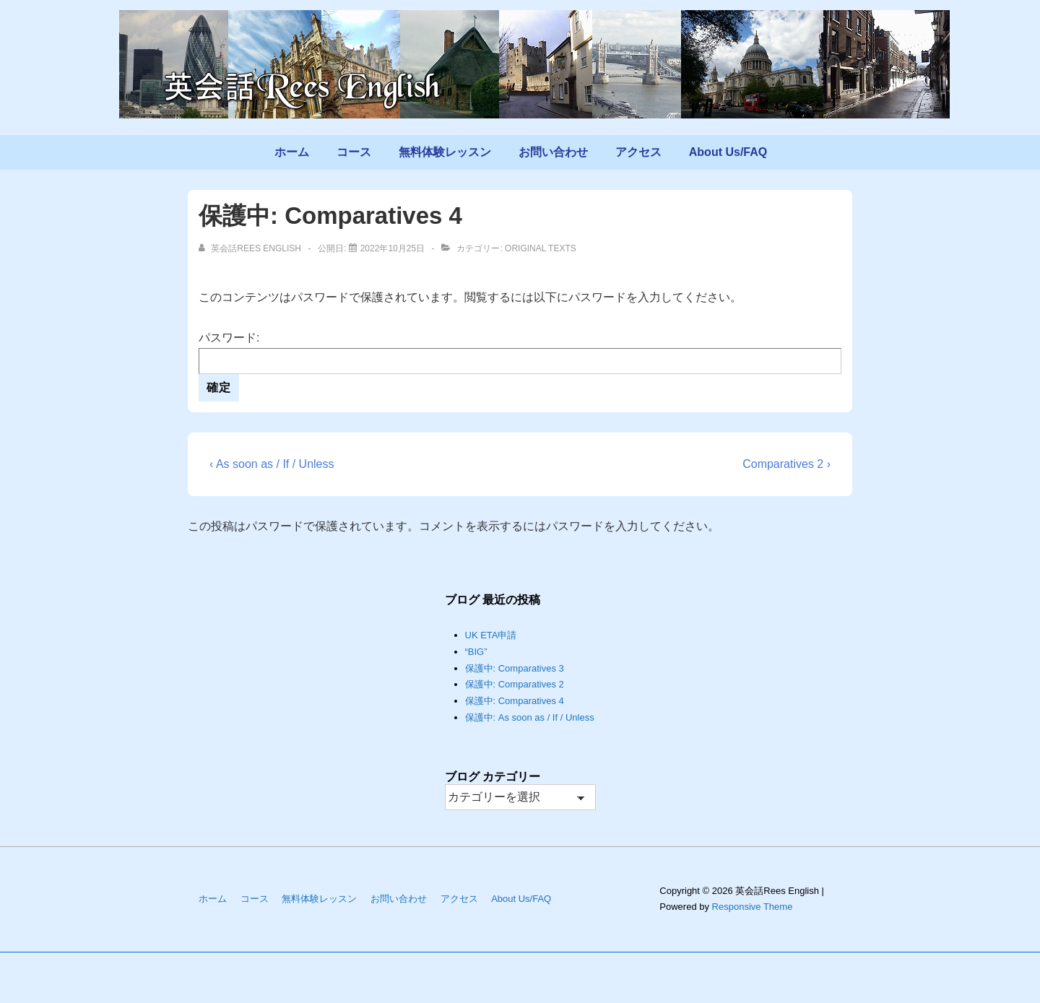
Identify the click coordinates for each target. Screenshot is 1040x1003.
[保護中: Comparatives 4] (392, 248)
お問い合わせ (553, 152)
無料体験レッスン (445, 152)
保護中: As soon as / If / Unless (529, 717)
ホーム (291, 152)
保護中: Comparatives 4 (514, 700)
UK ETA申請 (491, 635)
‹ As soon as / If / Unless (271, 464)
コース (354, 152)
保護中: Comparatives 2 (514, 684)
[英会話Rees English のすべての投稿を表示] (251, 248)
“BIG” (476, 651)
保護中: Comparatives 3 (514, 668)
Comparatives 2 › (786, 464)
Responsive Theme (752, 906)
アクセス (638, 152)
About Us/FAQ (728, 152)
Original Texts (540, 248)
